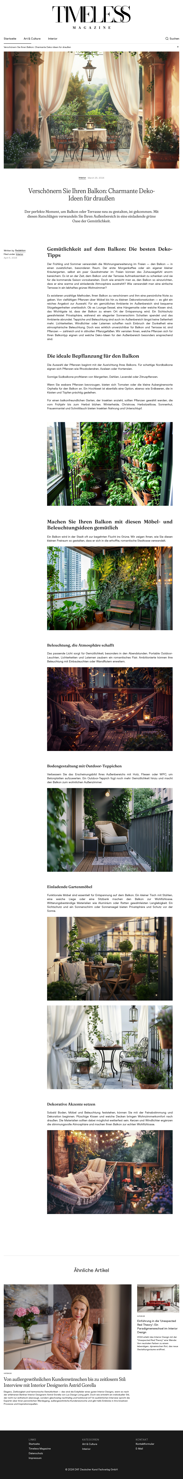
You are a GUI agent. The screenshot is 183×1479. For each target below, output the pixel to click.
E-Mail (139, 1448)
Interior (52, 38)
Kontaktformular (145, 1443)
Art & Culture (32, 38)
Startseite (10, 38)
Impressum (35, 1458)
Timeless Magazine (40, 1448)
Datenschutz (36, 1453)
